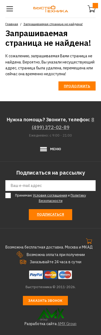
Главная (11, 24)
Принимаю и (49, 198)
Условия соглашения (50, 195)
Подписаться (50, 214)
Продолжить (77, 86)
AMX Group (67, 323)
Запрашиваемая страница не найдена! (53, 24)
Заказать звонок (45, 300)
